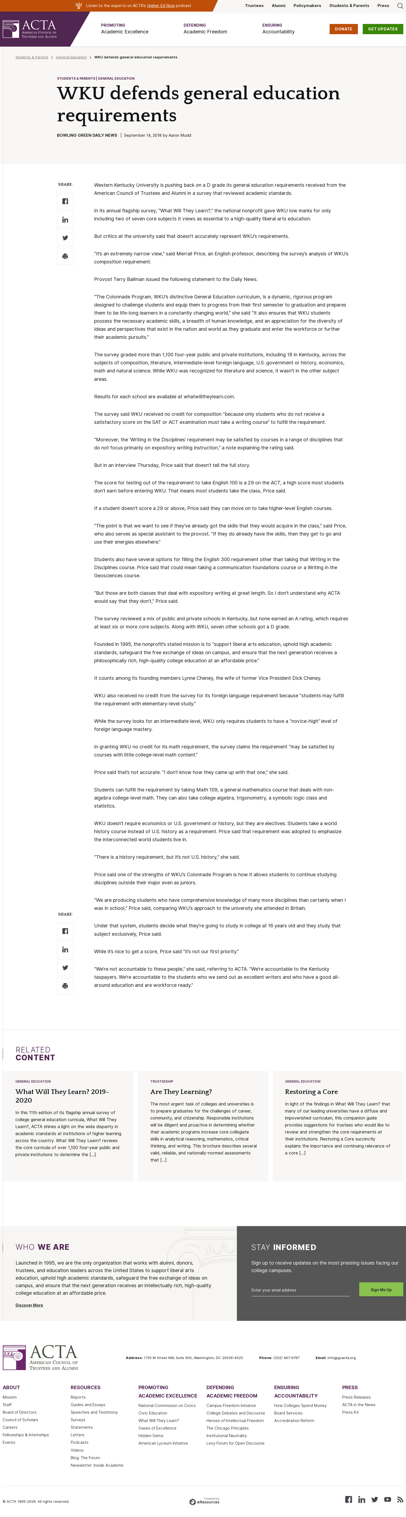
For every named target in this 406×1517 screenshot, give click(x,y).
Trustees (254, 5)
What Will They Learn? (158, 1421)
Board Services (288, 1413)
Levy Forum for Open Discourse (235, 1443)
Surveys (78, 1420)
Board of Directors (20, 1412)
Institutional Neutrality (226, 1436)
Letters (77, 1435)
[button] (124, 29)
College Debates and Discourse (235, 1413)
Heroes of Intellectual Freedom (235, 1421)
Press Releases (356, 1397)
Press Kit (350, 1412)
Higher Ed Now (161, 5)
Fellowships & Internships (26, 1435)
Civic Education (152, 1413)
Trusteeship (162, 1082)
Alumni (279, 5)
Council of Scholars (20, 1420)
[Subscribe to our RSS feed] (400, 1499)
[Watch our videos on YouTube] (387, 1499)
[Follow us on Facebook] (348, 1499)
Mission (10, 1397)
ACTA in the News (359, 1405)
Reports (78, 1397)
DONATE (343, 29)
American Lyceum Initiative (163, 1443)
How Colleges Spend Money (300, 1406)
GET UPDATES (383, 29)
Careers (10, 1428)
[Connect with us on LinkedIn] (361, 1499)
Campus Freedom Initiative (231, 1406)
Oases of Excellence (157, 1428)
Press (383, 5)
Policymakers (307, 5)
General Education (71, 57)
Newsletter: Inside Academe (97, 1465)
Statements (82, 1428)
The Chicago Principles (227, 1428)
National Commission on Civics (167, 1406)
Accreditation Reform (294, 1421)
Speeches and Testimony (94, 1412)
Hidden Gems (150, 1436)
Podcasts (79, 1443)
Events (9, 1443)
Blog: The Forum (85, 1458)
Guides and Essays (88, 1405)
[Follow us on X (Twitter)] (374, 1499)
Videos (77, 1450)
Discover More (29, 1306)
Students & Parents (349, 5)
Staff (7, 1405)
